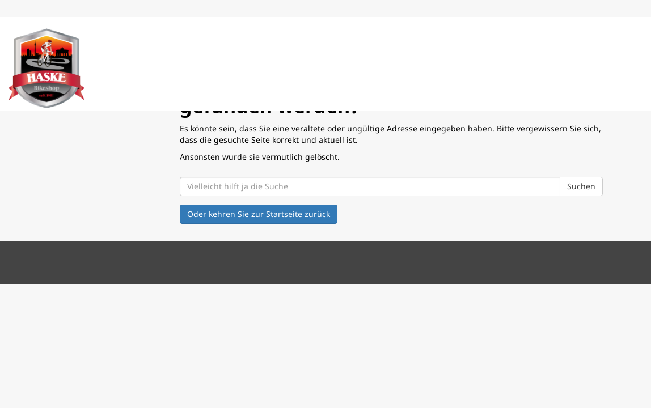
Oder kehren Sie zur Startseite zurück (258, 214)
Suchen (581, 186)
